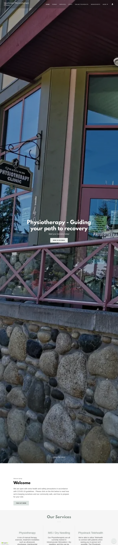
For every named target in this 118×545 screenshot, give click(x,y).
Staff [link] (70, 4)
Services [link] (62, 4)
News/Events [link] (95, 4)
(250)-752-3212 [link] (59, 457)
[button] (105, 4)
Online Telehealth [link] (81, 4)
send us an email (59, 240)
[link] (19, 5)
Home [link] (48, 4)
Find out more (21, 503)
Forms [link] (54, 4)
